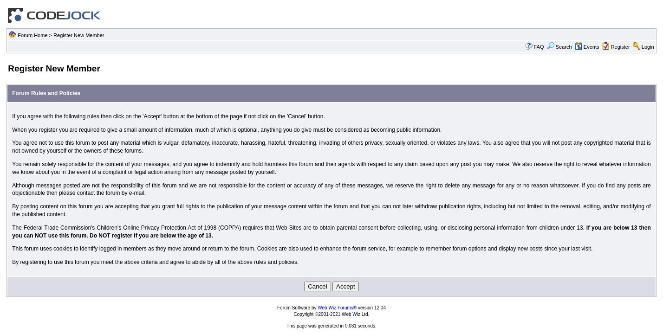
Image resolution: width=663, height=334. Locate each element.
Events (587, 47)
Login (648, 47)
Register (620, 47)
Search (559, 47)
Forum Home (32, 35)
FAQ (539, 47)
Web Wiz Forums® (337, 307)
